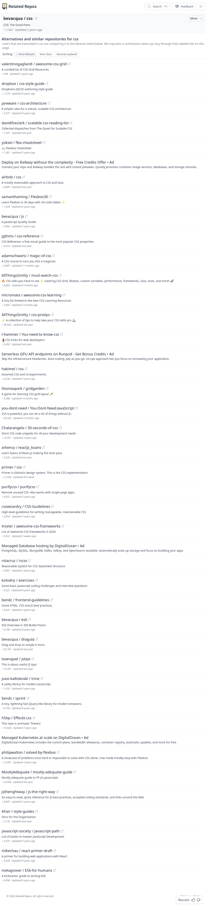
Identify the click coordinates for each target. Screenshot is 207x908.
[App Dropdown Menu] (200, 6)
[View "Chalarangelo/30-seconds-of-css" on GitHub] (60, 427)
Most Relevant (25, 54)
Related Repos (22, 6)
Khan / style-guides (18, 811)
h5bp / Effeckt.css (17, 717)
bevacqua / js (13, 216)
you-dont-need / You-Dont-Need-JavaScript (38, 408)
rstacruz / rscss (14, 560)
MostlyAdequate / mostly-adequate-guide (37, 772)
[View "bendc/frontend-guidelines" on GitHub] (51, 599)
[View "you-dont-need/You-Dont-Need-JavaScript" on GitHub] (76, 408)
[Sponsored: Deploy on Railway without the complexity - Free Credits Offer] (103, 164)
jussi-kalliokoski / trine (20, 678)
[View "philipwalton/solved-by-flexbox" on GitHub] (58, 752)
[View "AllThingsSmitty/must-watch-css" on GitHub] (60, 275)
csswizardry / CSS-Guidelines (26, 506)
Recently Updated (67, 54)
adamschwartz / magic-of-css (26, 255)
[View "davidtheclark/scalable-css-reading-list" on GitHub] (71, 122)
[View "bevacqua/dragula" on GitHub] (36, 639)
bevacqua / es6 (14, 619)
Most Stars (46, 54)
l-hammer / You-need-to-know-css (30, 334)
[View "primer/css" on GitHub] (24, 467)
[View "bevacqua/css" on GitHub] (36, 18)
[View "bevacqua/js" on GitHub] (26, 216)
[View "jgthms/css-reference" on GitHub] (41, 236)
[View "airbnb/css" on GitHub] (23, 177)
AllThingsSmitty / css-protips (26, 314)
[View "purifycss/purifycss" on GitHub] (37, 486)
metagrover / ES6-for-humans (27, 870)
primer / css (12, 467)
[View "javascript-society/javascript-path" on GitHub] (62, 831)
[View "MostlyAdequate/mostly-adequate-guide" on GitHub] (74, 772)
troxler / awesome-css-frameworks (31, 526)
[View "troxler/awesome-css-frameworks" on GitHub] (62, 526)
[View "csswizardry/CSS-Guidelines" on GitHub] (52, 506)
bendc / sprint (13, 698)
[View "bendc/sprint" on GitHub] (28, 698)
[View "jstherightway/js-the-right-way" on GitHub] (57, 791)
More (196, 18)
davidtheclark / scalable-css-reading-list (35, 122)
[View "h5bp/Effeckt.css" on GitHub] (34, 717)
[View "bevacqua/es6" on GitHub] (29, 619)
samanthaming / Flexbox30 (25, 196)
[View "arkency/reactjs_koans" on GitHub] (43, 447)
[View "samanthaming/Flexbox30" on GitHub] (50, 196)
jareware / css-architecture (24, 103)
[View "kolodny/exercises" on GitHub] (36, 580)
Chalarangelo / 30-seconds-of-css (30, 427)
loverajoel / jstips (16, 658)
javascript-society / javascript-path (31, 831)
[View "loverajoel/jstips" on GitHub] (32, 658)
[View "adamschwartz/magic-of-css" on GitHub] (53, 255)
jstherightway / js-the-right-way (28, 791)
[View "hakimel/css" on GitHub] (26, 368)
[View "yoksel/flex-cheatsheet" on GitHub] (44, 142)
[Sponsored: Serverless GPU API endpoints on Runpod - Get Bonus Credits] (103, 356)
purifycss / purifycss (18, 486)
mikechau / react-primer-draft (27, 850)
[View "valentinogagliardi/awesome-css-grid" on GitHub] (69, 63)
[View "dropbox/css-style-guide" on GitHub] (47, 83)
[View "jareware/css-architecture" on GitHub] (49, 103)
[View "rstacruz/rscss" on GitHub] (29, 560)
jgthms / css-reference (20, 236)
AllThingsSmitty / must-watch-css (30, 275)
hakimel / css (13, 368)
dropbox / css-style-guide (23, 83)
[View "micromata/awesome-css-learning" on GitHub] (63, 295)
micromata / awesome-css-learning (31, 295)
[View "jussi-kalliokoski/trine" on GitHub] (41, 678)
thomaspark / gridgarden (23, 388)
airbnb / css (11, 177)
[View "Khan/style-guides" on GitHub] (36, 811)
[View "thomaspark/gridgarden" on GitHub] (47, 388)
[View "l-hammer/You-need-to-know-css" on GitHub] (61, 334)
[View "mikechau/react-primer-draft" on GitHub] (54, 850)
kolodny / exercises (18, 580)
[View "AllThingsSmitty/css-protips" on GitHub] (52, 314)
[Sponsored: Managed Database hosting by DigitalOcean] (103, 548)
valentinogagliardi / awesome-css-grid (34, 63)
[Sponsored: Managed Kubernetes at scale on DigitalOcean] (103, 739)
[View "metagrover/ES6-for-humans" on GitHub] (54, 870)
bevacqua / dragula (18, 639)
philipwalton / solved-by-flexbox (29, 752)
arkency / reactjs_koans (21, 447)
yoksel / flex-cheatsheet (22, 142)
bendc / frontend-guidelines (25, 599)
